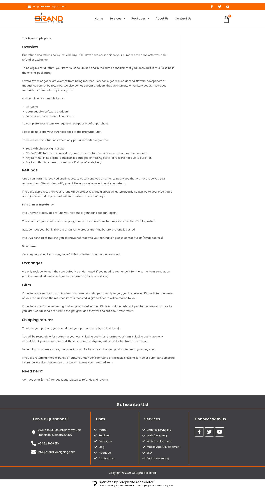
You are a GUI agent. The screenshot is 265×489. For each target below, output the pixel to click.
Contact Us (186, 19)
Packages (140, 19)
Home (95, 19)
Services (115, 19)
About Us (163, 19)
